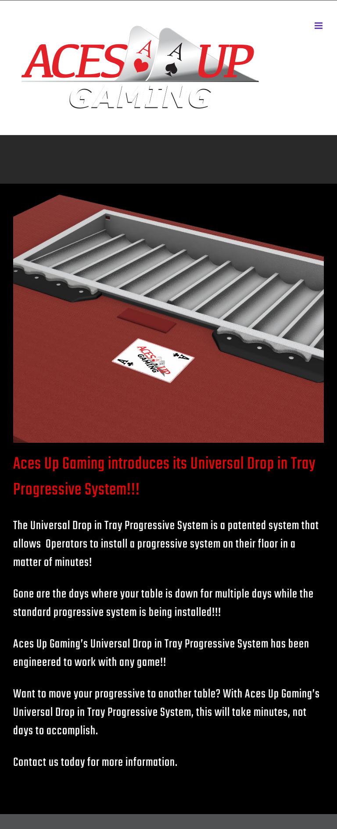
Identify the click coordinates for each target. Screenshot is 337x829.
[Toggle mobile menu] (319, 25)
